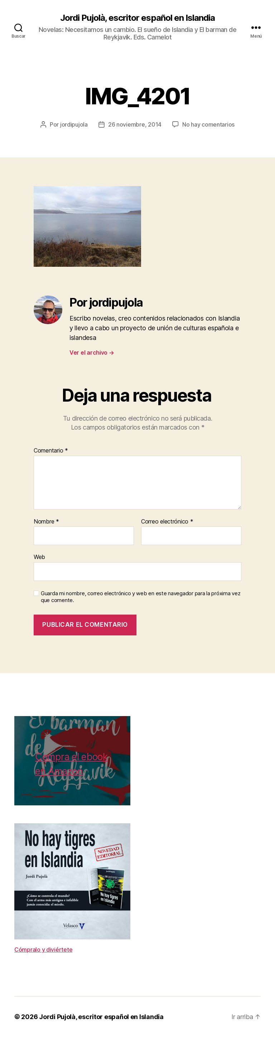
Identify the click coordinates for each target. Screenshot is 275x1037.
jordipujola (74, 124)
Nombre (46, 521)
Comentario (51, 451)
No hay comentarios (208, 124)
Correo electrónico (167, 521)
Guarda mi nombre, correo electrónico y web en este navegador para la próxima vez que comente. (140, 596)
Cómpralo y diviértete (43, 949)
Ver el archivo (91, 352)
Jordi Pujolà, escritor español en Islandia (137, 18)
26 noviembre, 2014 (134, 124)
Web (39, 556)
